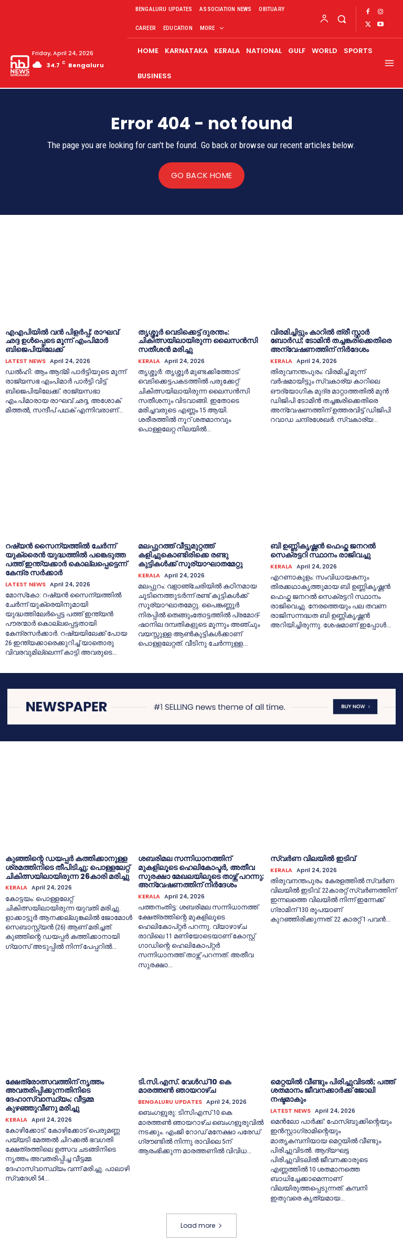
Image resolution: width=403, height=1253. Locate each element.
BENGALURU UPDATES (170, 1102)
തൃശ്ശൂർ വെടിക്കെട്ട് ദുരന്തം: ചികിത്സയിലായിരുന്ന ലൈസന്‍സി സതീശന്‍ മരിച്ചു (198, 340)
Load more (201, 1224)
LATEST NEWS (25, 361)
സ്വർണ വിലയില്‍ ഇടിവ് (312, 858)
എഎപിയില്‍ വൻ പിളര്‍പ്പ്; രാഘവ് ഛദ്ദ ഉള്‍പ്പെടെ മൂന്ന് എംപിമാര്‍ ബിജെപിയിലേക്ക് (62, 340)
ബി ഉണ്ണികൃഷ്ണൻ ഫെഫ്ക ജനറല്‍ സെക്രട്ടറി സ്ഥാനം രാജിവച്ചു (323, 550)
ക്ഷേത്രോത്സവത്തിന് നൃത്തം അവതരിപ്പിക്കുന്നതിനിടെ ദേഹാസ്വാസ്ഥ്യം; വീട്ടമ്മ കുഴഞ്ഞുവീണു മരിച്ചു (54, 1094)
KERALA (149, 361)
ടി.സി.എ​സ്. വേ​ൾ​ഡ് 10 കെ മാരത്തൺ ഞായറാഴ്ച (184, 1085)
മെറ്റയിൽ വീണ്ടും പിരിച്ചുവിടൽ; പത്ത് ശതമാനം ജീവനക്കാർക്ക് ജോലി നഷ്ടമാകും (332, 1090)
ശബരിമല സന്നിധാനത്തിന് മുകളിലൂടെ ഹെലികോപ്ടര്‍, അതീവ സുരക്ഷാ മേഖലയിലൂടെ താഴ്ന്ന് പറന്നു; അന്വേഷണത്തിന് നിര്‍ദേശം (201, 871)
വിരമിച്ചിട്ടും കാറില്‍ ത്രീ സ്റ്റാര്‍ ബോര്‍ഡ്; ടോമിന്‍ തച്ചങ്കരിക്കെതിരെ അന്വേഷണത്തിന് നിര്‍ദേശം (330, 340)
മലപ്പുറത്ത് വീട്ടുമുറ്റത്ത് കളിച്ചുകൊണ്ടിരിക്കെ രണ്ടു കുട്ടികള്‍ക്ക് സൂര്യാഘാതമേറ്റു (190, 555)
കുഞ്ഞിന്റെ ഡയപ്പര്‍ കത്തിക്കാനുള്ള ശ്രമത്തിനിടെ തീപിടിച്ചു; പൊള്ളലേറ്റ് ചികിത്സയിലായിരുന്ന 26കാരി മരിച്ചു (67, 867)
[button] (341, 18)
